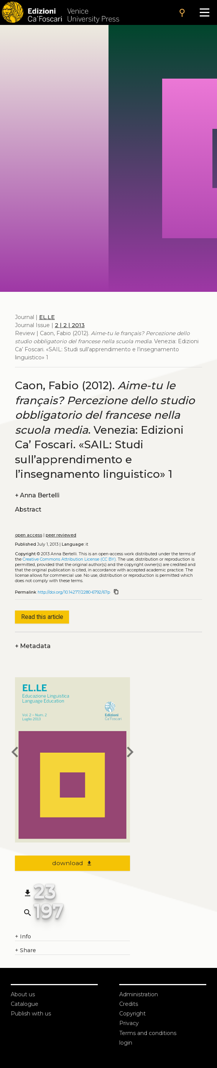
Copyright (132, 1013)
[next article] (130, 753)
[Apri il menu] (204, 12)
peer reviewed (61, 535)
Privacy (129, 1023)
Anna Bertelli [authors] (37, 495)
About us (23, 994)
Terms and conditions (147, 1033)
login (125, 1042)
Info (23, 937)
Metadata (33, 646)
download (72, 863)
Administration (138, 994)
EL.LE (47, 317)
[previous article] (15, 753)
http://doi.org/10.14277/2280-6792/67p (74, 592)
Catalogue (24, 1004)
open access (28, 535)
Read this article (42, 616)
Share (25, 950)
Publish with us (31, 1013)
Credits (128, 1004)
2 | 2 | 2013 (70, 325)
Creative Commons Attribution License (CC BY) (69, 559)
